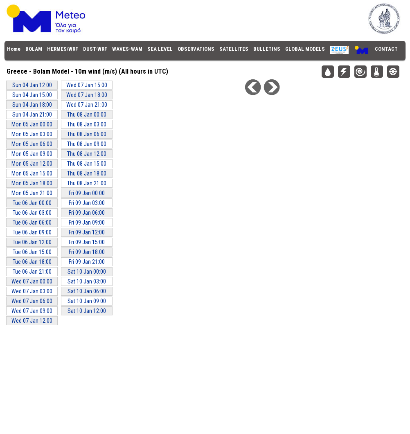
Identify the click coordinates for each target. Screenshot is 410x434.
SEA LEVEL (160, 49)
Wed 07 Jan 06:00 (31, 301)
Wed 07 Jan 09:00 (31, 311)
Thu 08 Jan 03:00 (86, 124)
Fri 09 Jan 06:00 (87, 212)
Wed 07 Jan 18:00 (86, 95)
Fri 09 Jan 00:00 (87, 193)
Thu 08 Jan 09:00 (86, 144)
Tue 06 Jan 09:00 (32, 232)
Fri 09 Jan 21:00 (87, 262)
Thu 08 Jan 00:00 (86, 114)
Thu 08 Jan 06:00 (86, 134)
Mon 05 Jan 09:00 (31, 154)
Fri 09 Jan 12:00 (87, 232)
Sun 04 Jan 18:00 (32, 104)
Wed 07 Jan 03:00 (31, 291)
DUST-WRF (95, 49)
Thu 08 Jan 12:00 (86, 154)
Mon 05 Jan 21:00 (31, 193)
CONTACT (386, 49)
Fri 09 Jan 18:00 (87, 252)
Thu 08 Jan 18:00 (86, 173)
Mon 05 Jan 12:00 (31, 163)
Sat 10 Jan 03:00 (87, 281)
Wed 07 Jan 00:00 (31, 281)
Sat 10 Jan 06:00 (87, 291)
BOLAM (33, 49)
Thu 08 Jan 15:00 (86, 163)
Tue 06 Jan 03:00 (32, 212)
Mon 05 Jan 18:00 (31, 183)
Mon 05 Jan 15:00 (31, 173)
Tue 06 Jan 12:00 (32, 242)
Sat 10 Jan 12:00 (87, 311)
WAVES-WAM (127, 49)
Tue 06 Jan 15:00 (32, 252)
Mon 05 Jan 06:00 (31, 144)
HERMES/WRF (62, 49)
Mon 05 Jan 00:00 (31, 124)
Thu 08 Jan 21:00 (86, 183)
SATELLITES (233, 49)
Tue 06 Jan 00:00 (32, 203)
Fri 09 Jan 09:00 (87, 222)
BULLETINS (266, 49)
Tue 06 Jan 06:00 (32, 222)
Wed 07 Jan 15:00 (86, 85)
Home (13, 49)
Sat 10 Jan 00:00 (87, 271)
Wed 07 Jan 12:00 (31, 320)
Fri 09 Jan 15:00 (87, 242)
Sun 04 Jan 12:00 (32, 85)
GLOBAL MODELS (305, 49)
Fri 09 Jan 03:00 (87, 203)
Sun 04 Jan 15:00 (32, 95)
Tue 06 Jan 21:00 (32, 271)
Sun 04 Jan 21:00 (32, 114)
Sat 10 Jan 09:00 (87, 301)
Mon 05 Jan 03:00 (31, 134)
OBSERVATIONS (196, 49)
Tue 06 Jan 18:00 (32, 262)
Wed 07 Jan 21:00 (86, 104)
